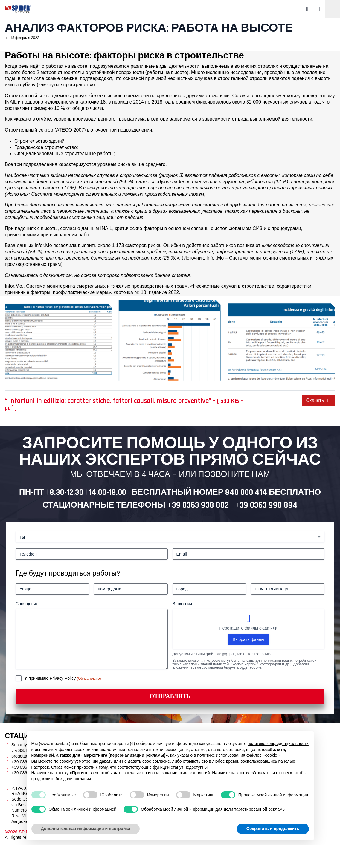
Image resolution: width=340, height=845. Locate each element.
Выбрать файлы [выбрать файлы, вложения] (248, 639)
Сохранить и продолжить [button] (272, 828)
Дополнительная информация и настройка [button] (85, 828)
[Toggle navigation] (332, 9)
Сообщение (27, 603)
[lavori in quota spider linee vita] (58, 340)
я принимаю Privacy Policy (51, 678)
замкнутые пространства (65, 84)
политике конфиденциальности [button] (278, 743)
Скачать (318, 400)
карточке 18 (93, 101)
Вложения (182, 603)
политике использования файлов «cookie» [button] (238, 755)
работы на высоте (167, 72)
